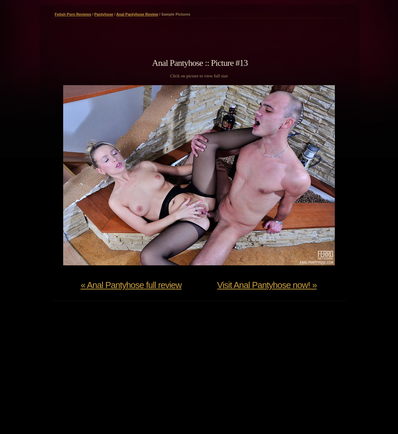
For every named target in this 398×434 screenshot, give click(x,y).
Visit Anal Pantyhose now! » (266, 285)
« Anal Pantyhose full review (130, 285)
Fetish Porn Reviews (73, 14)
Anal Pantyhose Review (137, 14)
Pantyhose (103, 14)
